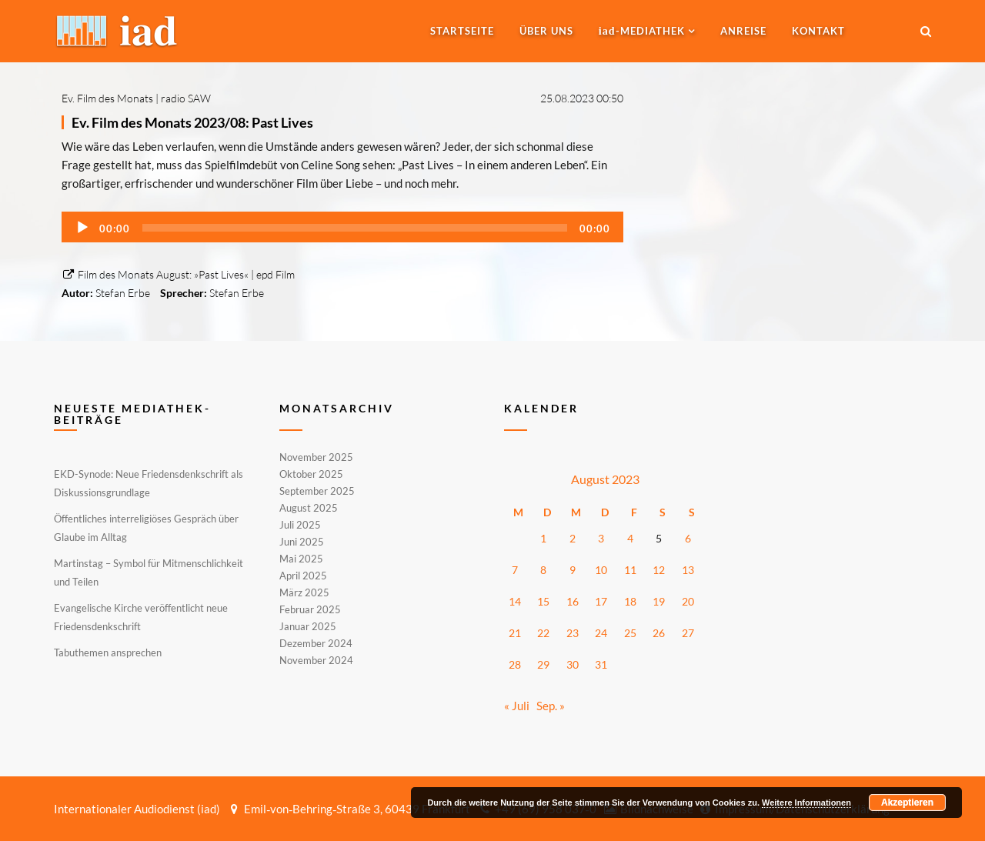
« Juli (516, 706)
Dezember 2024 (315, 643)
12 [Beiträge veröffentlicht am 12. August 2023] (659, 569)
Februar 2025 (310, 609)
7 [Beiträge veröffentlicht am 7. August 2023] (515, 569)
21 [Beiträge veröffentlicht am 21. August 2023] (515, 632)
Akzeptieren (907, 802)
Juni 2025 (301, 542)
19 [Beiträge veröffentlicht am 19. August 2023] (659, 601)
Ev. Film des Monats (107, 98)
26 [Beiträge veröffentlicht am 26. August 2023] (659, 632)
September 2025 (317, 491)
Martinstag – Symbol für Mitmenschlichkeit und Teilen (148, 572)
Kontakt (818, 31)
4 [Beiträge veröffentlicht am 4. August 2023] (630, 538)
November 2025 (316, 457)
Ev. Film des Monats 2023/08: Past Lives (192, 122)
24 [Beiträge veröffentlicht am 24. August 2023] (601, 632)
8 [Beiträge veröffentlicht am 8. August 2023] (543, 569)
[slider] (354, 228)
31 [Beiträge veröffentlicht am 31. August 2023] (601, 664)
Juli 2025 (300, 525)
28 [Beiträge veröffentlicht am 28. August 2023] (515, 664)
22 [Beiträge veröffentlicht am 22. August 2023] (543, 632)
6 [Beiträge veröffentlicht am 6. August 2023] (688, 538)
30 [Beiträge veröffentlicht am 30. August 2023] (572, 664)
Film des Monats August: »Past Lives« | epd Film (178, 274)
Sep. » (550, 706)
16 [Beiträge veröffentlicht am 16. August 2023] (572, 601)
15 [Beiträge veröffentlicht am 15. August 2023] (543, 601)
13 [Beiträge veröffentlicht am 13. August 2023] (688, 569)
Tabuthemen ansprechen (108, 652)
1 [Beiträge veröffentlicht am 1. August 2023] (543, 538)
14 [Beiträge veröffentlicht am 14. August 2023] (515, 601)
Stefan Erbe (122, 292)
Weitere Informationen (806, 802)
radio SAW (186, 98)
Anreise (743, 31)
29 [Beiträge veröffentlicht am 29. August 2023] (543, 664)
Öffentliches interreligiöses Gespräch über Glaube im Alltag (146, 527)
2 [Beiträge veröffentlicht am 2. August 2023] (572, 538)
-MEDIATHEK (642, 31)
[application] (342, 227)
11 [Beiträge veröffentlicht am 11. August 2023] (630, 569)
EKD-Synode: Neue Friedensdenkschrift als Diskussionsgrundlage (148, 483)
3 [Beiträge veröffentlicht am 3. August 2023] (601, 538)
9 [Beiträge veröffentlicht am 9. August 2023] (572, 569)
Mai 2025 (301, 558)
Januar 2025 (307, 626)
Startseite (462, 31)
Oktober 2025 (311, 474)
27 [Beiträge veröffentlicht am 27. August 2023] (688, 632)
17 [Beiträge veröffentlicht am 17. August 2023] (601, 601)
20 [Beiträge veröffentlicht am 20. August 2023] (688, 601)
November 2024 (316, 659)
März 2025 (304, 592)
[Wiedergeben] (82, 227)
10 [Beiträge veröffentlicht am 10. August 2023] (601, 569)
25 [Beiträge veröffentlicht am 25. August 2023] (630, 632)
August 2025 (308, 508)
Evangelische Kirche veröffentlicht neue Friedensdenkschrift (141, 617)
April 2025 (303, 575)
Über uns (546, 31)
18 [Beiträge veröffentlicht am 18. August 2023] (630, 601)
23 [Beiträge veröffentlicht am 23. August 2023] (572, 632)
